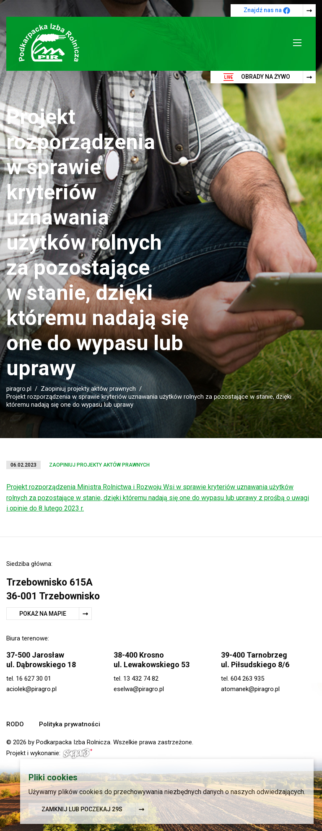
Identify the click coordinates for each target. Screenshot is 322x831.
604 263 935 (247, 678)
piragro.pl (18, 388)
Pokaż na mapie (42, 613)
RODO (15, 724)
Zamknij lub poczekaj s (82, 810)
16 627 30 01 (33, 678)
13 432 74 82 (140, 678)
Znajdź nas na (267, 10)
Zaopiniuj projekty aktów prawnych (88, 388)
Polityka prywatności (69, 724)
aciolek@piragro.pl (31, 689)
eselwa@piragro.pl (139, 689)
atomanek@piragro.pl (250, 689)
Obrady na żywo (256, 77)
